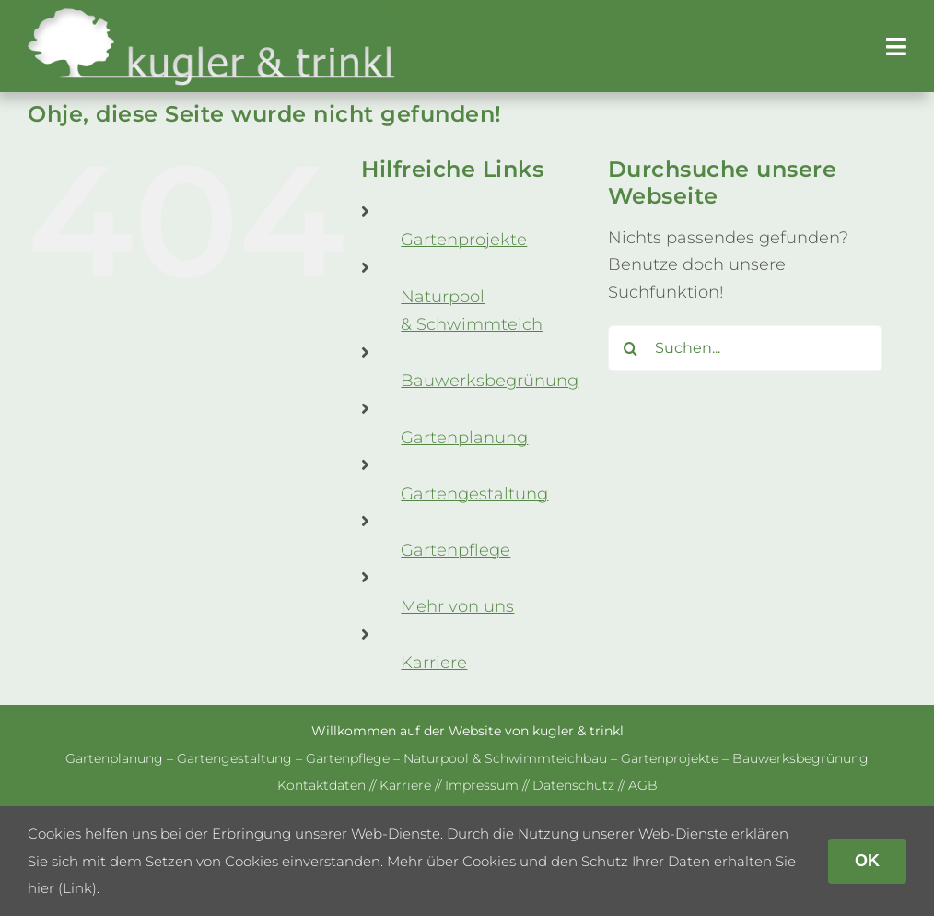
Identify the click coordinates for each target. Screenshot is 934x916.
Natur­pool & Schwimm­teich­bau (505, 758)
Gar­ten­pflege (455, 550)
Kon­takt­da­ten (321, 785)
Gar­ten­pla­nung (464, 438)
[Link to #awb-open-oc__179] (896, 46)
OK (867, 860)
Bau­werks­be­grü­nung (489, 380)
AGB (643, 785)
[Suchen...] (745, 348)
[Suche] (631, 348)
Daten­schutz (573, 785)
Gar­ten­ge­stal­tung (474, 494)
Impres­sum (482, 785)
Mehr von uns (457, 606)
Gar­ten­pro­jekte (464, 239)
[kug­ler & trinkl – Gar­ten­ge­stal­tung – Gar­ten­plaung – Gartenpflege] (212, 15)
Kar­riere (434, 662)
